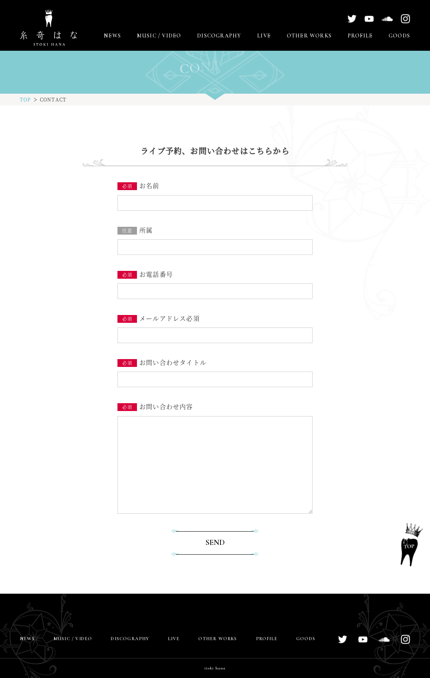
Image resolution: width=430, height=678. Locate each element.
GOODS (399, 35)
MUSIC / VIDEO (159, 35)
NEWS (112, 35)
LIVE (264, 35)
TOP (25, 99)
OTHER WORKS (309, 35)
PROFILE (360, 35)
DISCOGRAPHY (219, 35)
